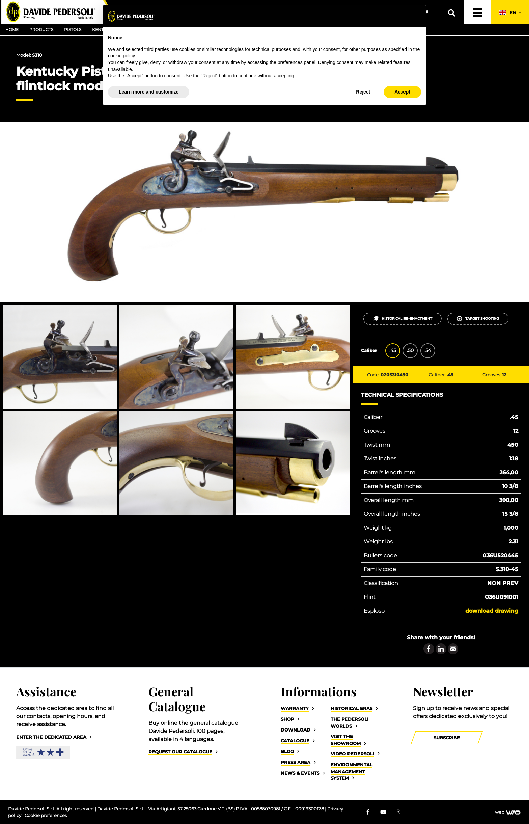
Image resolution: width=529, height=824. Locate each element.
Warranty (295, 708)
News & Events (300, 773)
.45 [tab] (392, 350)
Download (295, 730)
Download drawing (491, 611)
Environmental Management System (351, 771)
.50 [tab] (410, 350)
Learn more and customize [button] (148, 92)
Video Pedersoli (352, 753)
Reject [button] (363, 92)
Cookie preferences (46, 815)
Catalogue (295, 740)
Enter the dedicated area (51, 737)
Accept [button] (402, 92)
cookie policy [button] (121, 55)
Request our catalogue (180, 751)
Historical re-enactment (402, 318)
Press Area (295, 762)
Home (12, 29)
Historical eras (351, 708)
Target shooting (477, 318)
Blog (287, 751)
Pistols (72, 29)
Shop (287, 719)
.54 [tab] (427, 350)
